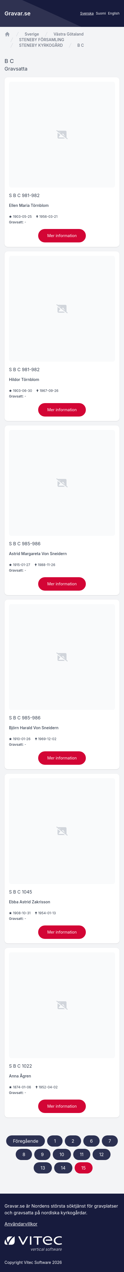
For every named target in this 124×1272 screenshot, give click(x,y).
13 (42, 1168)
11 (82, 1154)
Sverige (32, 34)
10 (61, 1154)
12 (101, 1154)
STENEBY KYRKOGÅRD (41, 45)
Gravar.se (17, 13)
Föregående (25, 1141)
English (114, 13)
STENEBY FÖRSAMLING (41, 39)
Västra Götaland (69, 34)
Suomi (101, 13)
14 (63, 1168)
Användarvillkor (20, 1224)
